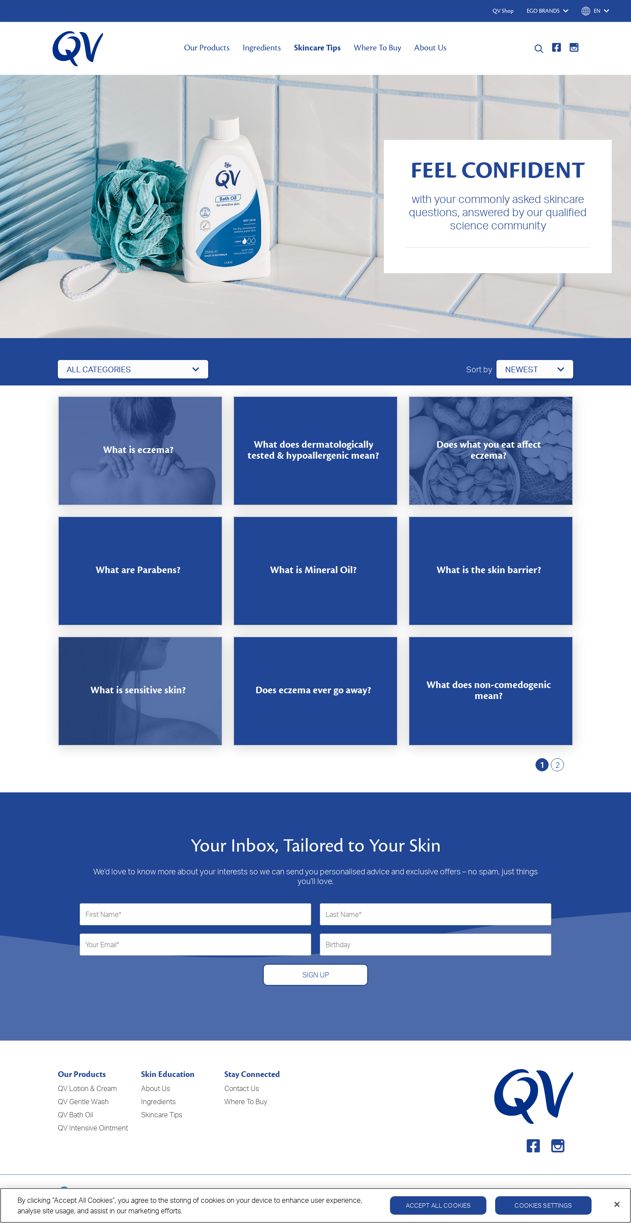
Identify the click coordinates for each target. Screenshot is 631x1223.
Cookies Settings (543, 1205)
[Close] (617, 1204)
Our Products (207, 48)
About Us (430, 48)
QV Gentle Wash (83, 1101)
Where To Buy (377, 48)
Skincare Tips (317, 48)
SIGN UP (315, 974)
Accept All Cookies (438, 1205)
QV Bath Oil (75, 1114)
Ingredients (262, 48)
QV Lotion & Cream (87, 1088)
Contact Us (241, 1088)
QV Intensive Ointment (93, 1127)
